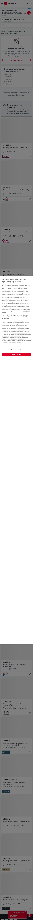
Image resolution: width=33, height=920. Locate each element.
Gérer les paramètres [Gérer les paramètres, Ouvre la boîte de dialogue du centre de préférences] (16, 350)
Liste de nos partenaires (9, 344)
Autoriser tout (16, 354)
